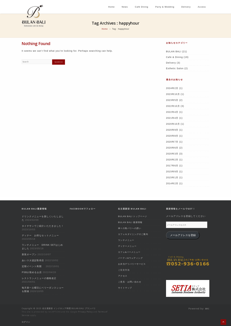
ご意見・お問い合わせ (129, 282)
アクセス (122, 276)
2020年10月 (173, 124)
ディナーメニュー (127, 246)
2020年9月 (172, 130)
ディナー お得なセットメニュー (40, 235)
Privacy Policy (85, 311)
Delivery (171, 62)
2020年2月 (172, 159)
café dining (141, 7)
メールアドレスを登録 (183, 235)
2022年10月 (173, 106)
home (111, 7)
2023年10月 (173, 94)
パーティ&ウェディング (130, 258)
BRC (207, 308)
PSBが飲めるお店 (32, 272)
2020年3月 (172, 153)
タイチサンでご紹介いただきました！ (43, 226)
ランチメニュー (126, 240)
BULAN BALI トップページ (132, 216)
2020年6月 (172, 147)
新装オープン (29, 254)
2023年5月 (172, 100)
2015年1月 (172, 177)
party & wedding (164, 7)
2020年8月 (172, 136)
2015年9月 (172, 171)
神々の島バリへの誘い (129, 228)
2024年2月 (172, 88)
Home (105, 29)
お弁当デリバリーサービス (132, 264)
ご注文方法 (124, 270)
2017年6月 (172, 165)
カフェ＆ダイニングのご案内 (133, 234)
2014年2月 (172, 183)
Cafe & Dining (174, 57)
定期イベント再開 (33, 266)
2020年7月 (172, 141)
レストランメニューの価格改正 (39, 278)
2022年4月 (172, 112)
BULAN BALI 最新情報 (130, 222)
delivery (186, 7)
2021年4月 (172, 118)
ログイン (26, 322)
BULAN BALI (173, 51)
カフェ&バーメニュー (129, 252)
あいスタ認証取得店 (33, 260)
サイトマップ (125, 288)
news (125, 7)
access (202, 7)
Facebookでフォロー (83, 208)
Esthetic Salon (175, 68)
